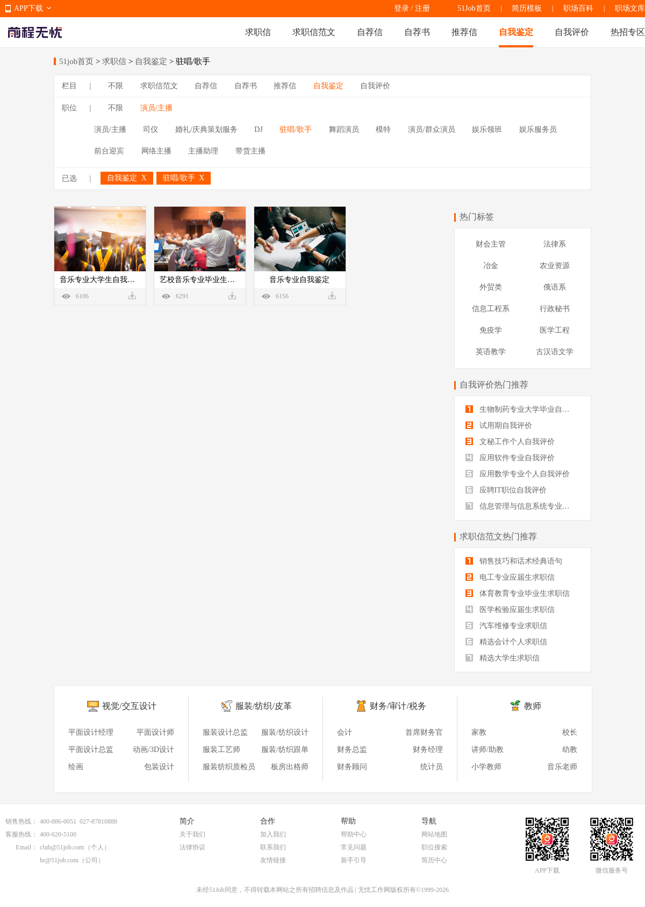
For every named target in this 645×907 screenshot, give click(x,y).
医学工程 (555, 330)
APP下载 (28, 8)
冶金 (490, 266)
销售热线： (21, 821)
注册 (422, 8)
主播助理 (203, 151)
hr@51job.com (59, 860)
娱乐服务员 (538, 129)
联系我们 (273, 847)
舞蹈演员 (344, 129)
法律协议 (192, 847)
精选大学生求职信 (502, 658)
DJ (258, 129)
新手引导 (354, 860)
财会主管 (491, 244)
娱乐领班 (487, 129)
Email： (27, 847)
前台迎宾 (109, 151)
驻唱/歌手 (296, 129)
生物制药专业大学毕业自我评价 (522, 409)
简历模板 (527, 8)
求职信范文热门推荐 (498, 536)
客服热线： (21, 834)
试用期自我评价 (498, 425)
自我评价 (572, 32)
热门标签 (477, 216)
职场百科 (578, 8)
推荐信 (464, 32)
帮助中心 (354, 834)
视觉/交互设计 (129, 706)
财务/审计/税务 (398, 706)
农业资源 (555, 266)
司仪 (150, 129)
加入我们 (273, 834)
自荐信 (370, 32)
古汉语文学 (555, 352)
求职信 (258, 32)
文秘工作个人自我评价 (510, 442)
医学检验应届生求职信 (510, 610)
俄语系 (554, 287)
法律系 (554, 244)
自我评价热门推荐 (494, 384)
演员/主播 (156, 108)
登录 (401, 8)
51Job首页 (473, 8)
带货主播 (250, 151)
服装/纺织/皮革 (263, 706)
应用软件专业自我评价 (510, 458)
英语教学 (491, 352)
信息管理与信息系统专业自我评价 (522, 506)
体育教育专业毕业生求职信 (517, 593)
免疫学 (490, 330)
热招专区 (628, 32)
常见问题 (354, 847)
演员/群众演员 (431, 129)
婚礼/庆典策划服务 (206, 129)
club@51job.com (62, 847)
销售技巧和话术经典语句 (513, 561)
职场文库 (630, 8)
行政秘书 (555, 309)
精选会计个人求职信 (506, 642)
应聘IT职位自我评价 (506, 490)
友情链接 (273, 860)
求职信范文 (313, 32)
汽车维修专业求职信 (506, 626)
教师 (532, 706)
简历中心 (434, 860)
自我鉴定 (516, 32)
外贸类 (490, 287)
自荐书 (417, 32)
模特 (383, 129)
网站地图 (434, 834)
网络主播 (156, 151)
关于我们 (192, 834)
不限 (115, 86)
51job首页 (76, 61)
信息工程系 (491, 309)
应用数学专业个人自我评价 (517, 474)
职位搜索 (434, 847)
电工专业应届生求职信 (510, 577)
